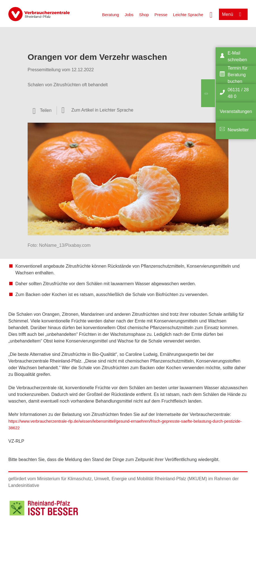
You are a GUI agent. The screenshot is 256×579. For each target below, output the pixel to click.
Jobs (129, 14)
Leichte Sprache (188, 14)
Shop (144, 14)
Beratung (110, 14)
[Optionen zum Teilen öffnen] (42, 110)
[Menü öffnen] (233, 14)
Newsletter (238, 129)
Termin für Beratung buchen (237, 75)
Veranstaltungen (236, 111)
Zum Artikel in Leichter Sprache (102, 110)
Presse (161, 14)
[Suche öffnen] (211, 14)
